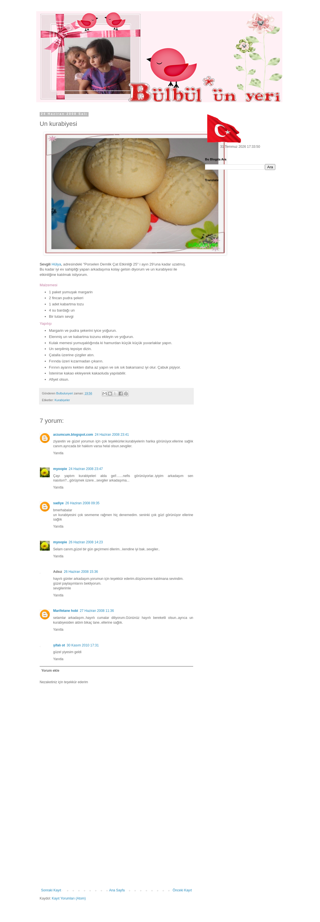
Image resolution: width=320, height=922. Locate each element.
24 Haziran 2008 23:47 (86, 469)
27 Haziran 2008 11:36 (97, 611)
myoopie (60, 469)
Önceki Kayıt (182, 890)
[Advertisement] (116, 846)
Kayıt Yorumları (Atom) (69, 898)
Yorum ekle (50, 671)
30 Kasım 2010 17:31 (83, 645)
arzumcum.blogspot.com (73, 435)
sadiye (58, 503)
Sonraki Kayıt (51, 890)
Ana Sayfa (117, 890)
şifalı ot (59, 645)
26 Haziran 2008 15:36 (81, 572)
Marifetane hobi (65, 611)
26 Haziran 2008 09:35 (82, 503)
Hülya (56, 264)
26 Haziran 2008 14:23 (86, 542)
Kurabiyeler (62, 400)
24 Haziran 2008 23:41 (112, 435)
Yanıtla (58, 453)
